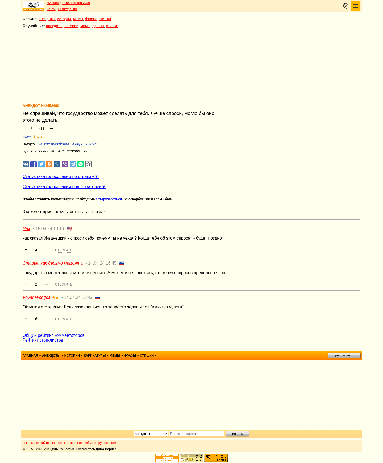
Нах (26, 228)
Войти (51, 9)
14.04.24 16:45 (102, 263)
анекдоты (47, 19)
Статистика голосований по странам (58, 176)
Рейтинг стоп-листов (43, 340)
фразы (91, 19)
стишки (105, 19)
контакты (58, 443)
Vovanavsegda (37, 297)
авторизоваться (109, 199)
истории (64, 19)
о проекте (75, 443)
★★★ (38, 137)
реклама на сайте (36, 443)
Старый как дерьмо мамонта (53, 263)
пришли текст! (344, 355)
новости (110, 443)
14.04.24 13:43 (78, 297)
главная (30, 356)
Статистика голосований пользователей (62, 186)
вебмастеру (93, 443)
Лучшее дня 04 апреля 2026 (68, 3)
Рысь (27, 137)
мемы (78, 19)
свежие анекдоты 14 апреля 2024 (67, 144)
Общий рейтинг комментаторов (54, 335)
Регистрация (67, 9)
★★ (55, 297)
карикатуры (95, 356)
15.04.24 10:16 (50, 228)
